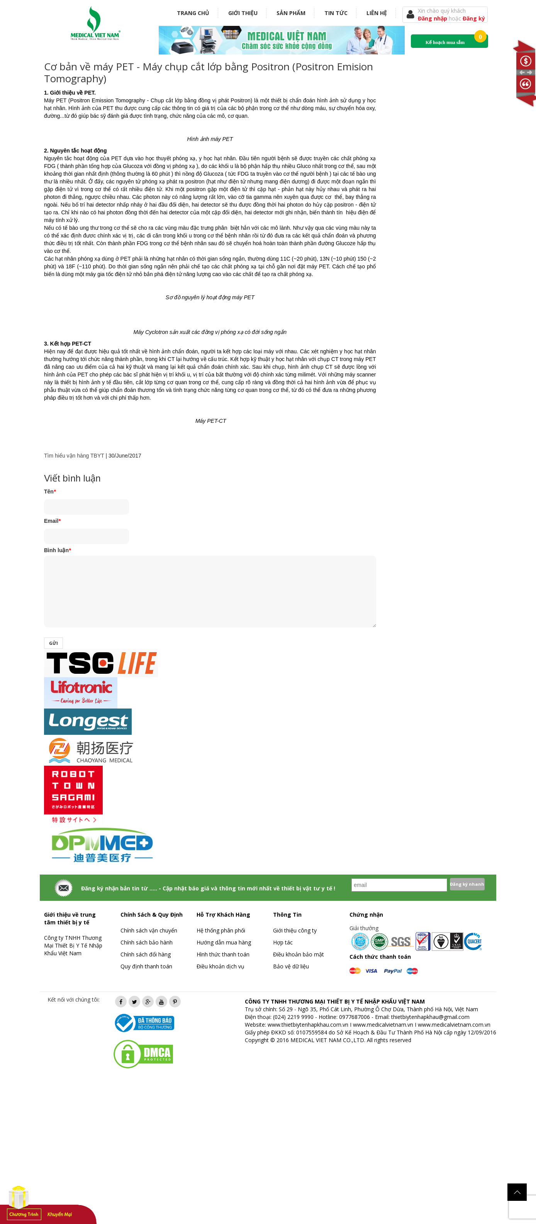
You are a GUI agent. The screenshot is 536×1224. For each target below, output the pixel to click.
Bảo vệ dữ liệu (291, 966)
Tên (50, 491)
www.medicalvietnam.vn (383, 1024)
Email (52, 521)
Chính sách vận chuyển (148, 930)
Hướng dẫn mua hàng (224, 942)
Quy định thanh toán (146, 966)
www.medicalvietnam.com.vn (454, 1024)
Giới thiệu (243, 13)
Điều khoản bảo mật (298, 954)
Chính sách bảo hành (146, 942)
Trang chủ (193, 13)
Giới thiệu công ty (295, 930)
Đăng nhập (433, 18)
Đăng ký (474, 18)
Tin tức (336, 13)
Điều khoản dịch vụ (220, 966)
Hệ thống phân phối (221, 930)
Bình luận (57, 550)
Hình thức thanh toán (223, 954)
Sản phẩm (290, 13)
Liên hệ (376, 13)
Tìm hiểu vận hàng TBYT (74, 456)
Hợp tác (283, 942)
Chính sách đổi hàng (145, 954)
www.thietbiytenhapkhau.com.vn (308, 1024)
